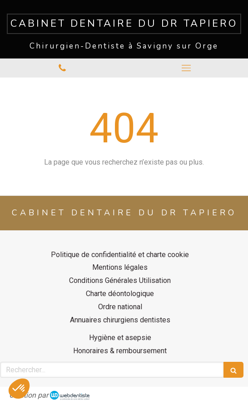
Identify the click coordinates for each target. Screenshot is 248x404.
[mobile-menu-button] (186, 68)
